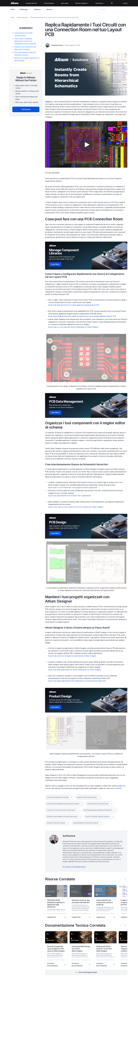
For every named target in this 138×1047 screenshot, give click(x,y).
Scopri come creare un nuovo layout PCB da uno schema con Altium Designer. (75, 507)
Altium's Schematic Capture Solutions (98, 816)
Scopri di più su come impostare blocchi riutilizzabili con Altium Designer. (73, 327)
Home (13, 9)
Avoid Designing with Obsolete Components (98, 810)
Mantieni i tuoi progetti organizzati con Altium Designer (77, 599)
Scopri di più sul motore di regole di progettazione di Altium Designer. (72, 656)
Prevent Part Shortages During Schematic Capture (63, 804)
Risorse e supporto (81, 3)
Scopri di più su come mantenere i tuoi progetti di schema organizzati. (72, 488)
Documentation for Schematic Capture (85, 823)
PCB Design (24, 9)
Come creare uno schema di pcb (97, 804)
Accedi (125, 3)
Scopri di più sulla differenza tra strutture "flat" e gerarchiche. (69, 496)
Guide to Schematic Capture (56, 823)
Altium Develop (49, 3)
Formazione (100, 3)
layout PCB (110, 202)
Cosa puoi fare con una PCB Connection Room (84, 219)
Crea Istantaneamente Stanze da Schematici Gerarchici (76, 464)
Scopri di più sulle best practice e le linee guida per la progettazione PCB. (73, 305)
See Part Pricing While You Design (58, 797)
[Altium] (15, 3)
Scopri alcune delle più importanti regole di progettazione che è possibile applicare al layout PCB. (82, 316)
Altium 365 (62, 775)
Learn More (55, 264)
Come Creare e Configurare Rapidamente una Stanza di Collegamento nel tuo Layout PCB (84, 275)
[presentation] (125, 879)
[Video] (86, 144)
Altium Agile (64, 3)
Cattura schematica (22, 17)
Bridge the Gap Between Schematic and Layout (62, 816)
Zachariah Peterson (57, 45)
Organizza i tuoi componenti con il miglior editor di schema (85, 425)
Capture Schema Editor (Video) (87, 797)
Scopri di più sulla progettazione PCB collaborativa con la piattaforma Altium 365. (77, 681)
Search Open (111, 3)
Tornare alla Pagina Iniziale (87, 972)
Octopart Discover (31, 3)
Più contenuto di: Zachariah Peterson (74, 867)
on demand (117, 788)
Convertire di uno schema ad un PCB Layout (61, 810)
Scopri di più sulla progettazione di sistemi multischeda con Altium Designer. (74, 670)
